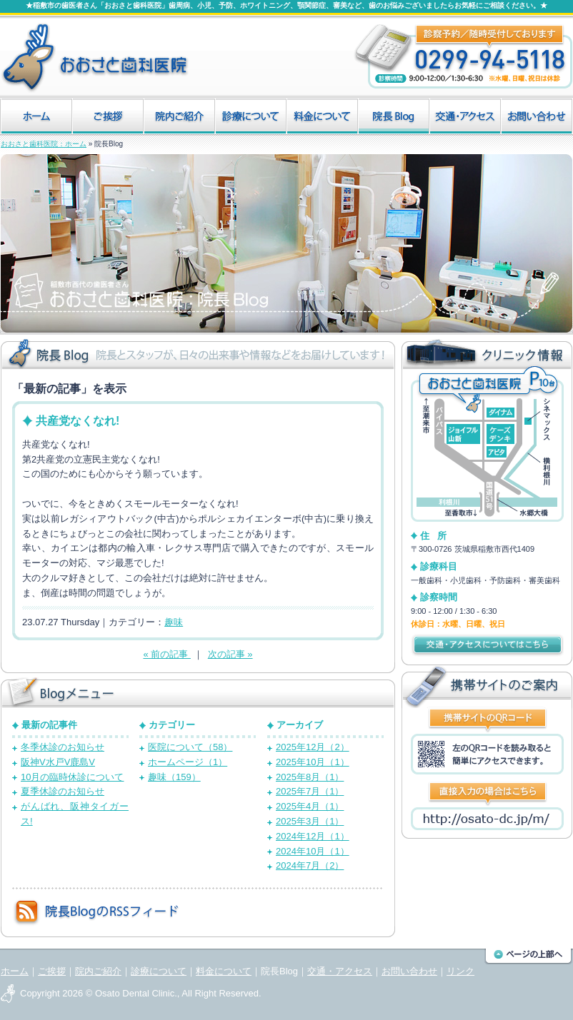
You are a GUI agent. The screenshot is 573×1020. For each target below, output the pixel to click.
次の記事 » (230, 654)
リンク (460, 971)
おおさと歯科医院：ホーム (43, 144)
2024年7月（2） (310, 865)
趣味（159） (174, 777)
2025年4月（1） (310, 806)
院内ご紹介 (98, 971)
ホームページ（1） (187, 762)
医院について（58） (190, 747)
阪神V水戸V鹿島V (58, 762)
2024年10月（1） (312, 851)
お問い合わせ (409, 971)
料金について (223, 971)
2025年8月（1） (310, 777)
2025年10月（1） (312, 762)
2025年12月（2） (312, 747)
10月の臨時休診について (72, 777)
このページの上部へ (528, 956)
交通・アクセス (339, 971)
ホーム (15, 971)
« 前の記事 (166, 654)
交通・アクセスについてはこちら (487, 645)
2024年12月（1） (312, 836)
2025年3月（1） (310, 821)
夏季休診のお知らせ (62, 791)
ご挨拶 (52, 971)
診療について (158, 971)
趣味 (173, 622)
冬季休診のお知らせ (62, 747)
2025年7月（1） (310, 791)
